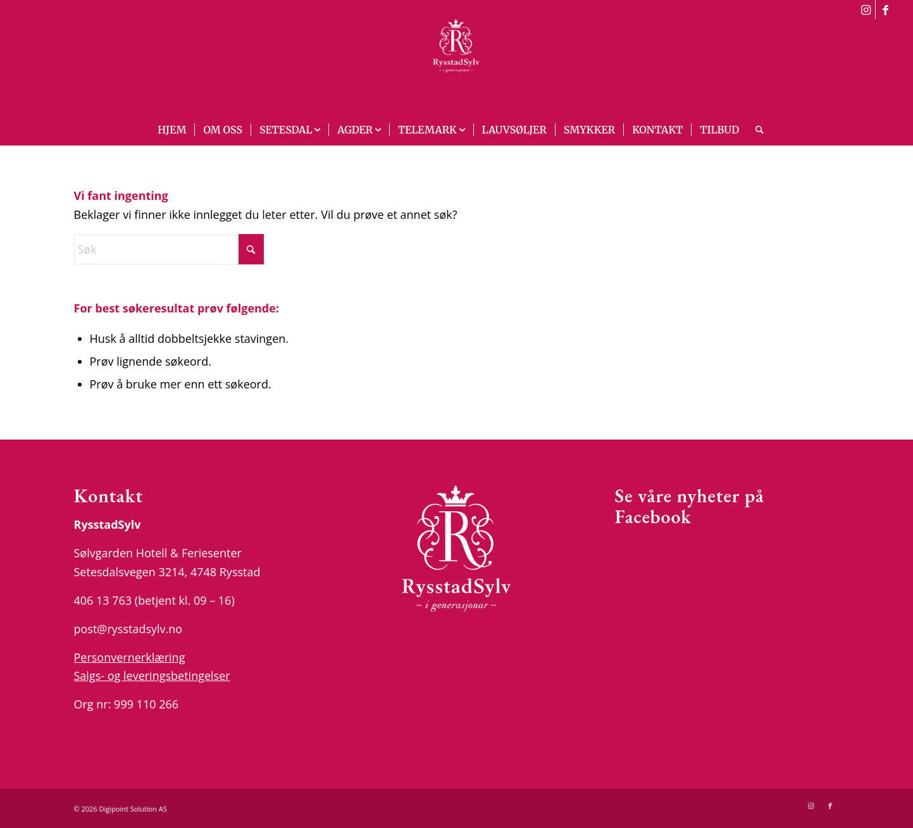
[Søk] (755, 129)
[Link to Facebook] (885, 9)
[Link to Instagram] (866, 9)
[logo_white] (456, 66)
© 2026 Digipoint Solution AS (120, 808)
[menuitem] (171, 129)
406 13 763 (103, 600)
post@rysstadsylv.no (128, 628)
